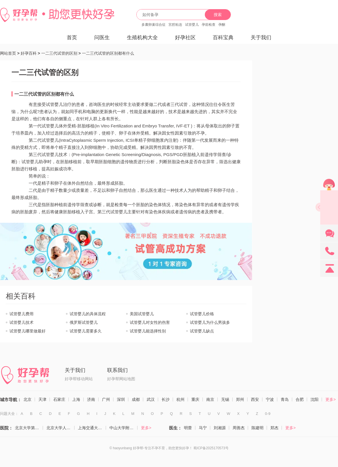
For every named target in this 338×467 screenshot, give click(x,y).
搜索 (218, 14)
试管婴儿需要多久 (86, 331)
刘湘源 (220, 427)
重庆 (195, 399)
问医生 (102, 37)
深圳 (121, 399)
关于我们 (261, 37)
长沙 (166, 399)
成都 (136, 399)
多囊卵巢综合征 (154, 25)
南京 (210, 399)
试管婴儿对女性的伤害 (150, 322)
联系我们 (117, 370)
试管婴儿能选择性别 (148, 331)
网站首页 (8, 53)
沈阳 (315, 399)
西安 (255, 399)
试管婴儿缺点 (202, 331)
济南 (91, 399)
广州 (106, 399)
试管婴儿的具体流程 (88, 314)
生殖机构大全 (142, 37)
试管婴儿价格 (202, 314)
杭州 (180, 399)
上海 (76, 399)
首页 (72, 37)
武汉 (151, 399)
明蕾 (188, 427)
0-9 (267, 413)
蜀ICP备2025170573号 (211, 448)
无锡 (225, 399)
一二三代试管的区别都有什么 (108, 53)
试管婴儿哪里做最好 (27, 331)
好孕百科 (29, 53)
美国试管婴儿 (142, 314)
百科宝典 (223, 37)
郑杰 (274, 427)
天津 (42, 399)
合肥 (300, 399)
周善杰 (239, 427)
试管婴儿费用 (21, 314)
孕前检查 (208, 25)
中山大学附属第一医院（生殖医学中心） (123, 427)
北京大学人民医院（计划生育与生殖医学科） (60, 427)
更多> (330, 399)
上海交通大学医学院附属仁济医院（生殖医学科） (92, 427)
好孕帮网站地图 (121, 379)
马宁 (203, 427)
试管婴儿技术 (21, 322)
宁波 (270, 399)
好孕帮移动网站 (79, 379)
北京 (27, 399)
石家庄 (59, 399)
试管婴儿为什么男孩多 (210, 322)
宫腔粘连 (175, 25)
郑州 (240, 399)
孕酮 (221, 25)
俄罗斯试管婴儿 (84, 322)
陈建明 (257, 427)
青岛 (285, 399)
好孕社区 (185, 37)
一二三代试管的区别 (59, 53)
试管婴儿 (192, 25)
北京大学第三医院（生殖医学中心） (29, 427)
